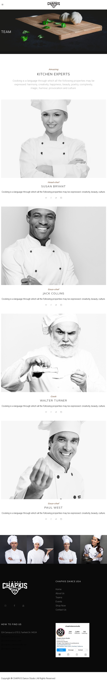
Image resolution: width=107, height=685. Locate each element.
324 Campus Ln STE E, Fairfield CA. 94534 (19, 632)
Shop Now (61, 605)
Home (58, 589)
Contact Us (61, 609)
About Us (60, 593)
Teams (59, 597)
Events (59, 601)
